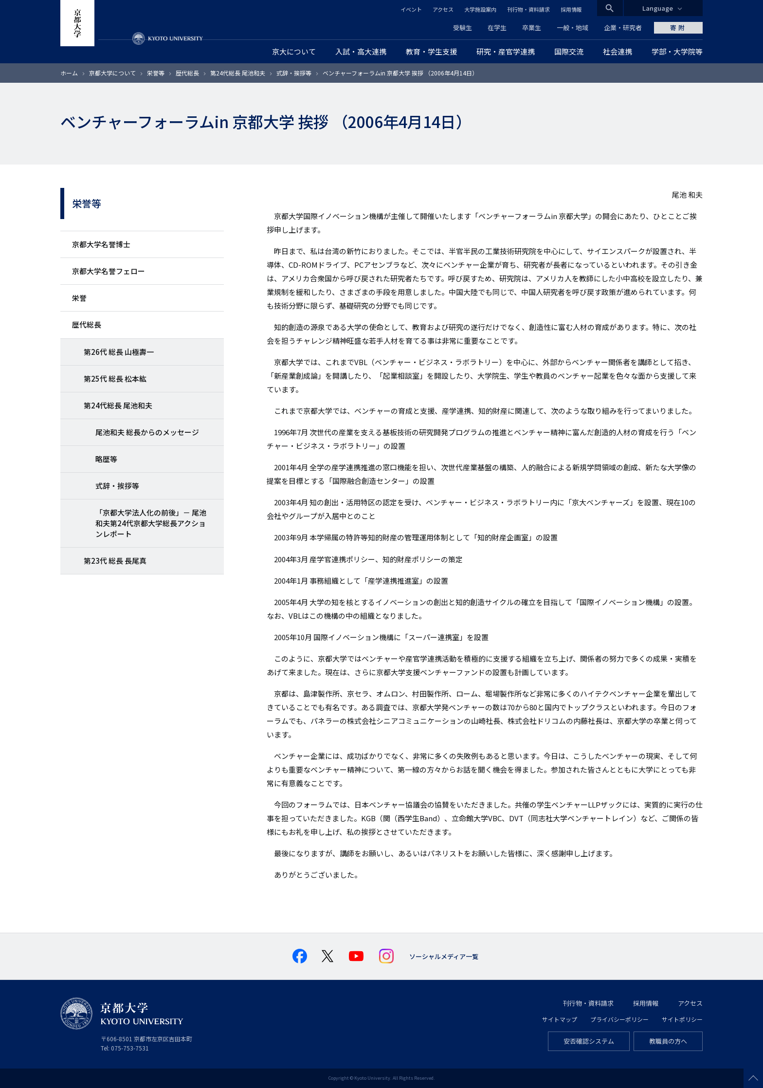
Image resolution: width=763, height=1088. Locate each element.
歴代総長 (187, 73)
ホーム (69, 73)
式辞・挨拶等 (293, 73)
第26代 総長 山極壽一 (119, 352)
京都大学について (112, 73)
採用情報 (571, 9)
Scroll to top (753, 1078)
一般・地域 (572, 27)
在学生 (497, 27)
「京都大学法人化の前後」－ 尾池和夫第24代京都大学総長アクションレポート (150, 523)
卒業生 (531, 27)
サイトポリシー (682, 1019)
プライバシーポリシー (619, 1019)
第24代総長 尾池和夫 (237, 73)
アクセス (443, 9)
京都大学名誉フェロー (108, 271)
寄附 (678, 27)
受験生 (462, 27)
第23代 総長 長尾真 (115, 560)
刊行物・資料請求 (528, 9)
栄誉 (79, 298)
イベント (411, 9)
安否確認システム (588, 1041)
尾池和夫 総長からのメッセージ (147, 432)
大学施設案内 (480, 9)
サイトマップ (559, 1019)
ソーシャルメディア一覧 (443, 956)
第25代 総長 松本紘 (115, 378)
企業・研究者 (623, 27)
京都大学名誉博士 (101, 244)
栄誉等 (155, 73)
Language (657, 8)
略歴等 (106, 459)
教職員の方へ (668, 1041)
